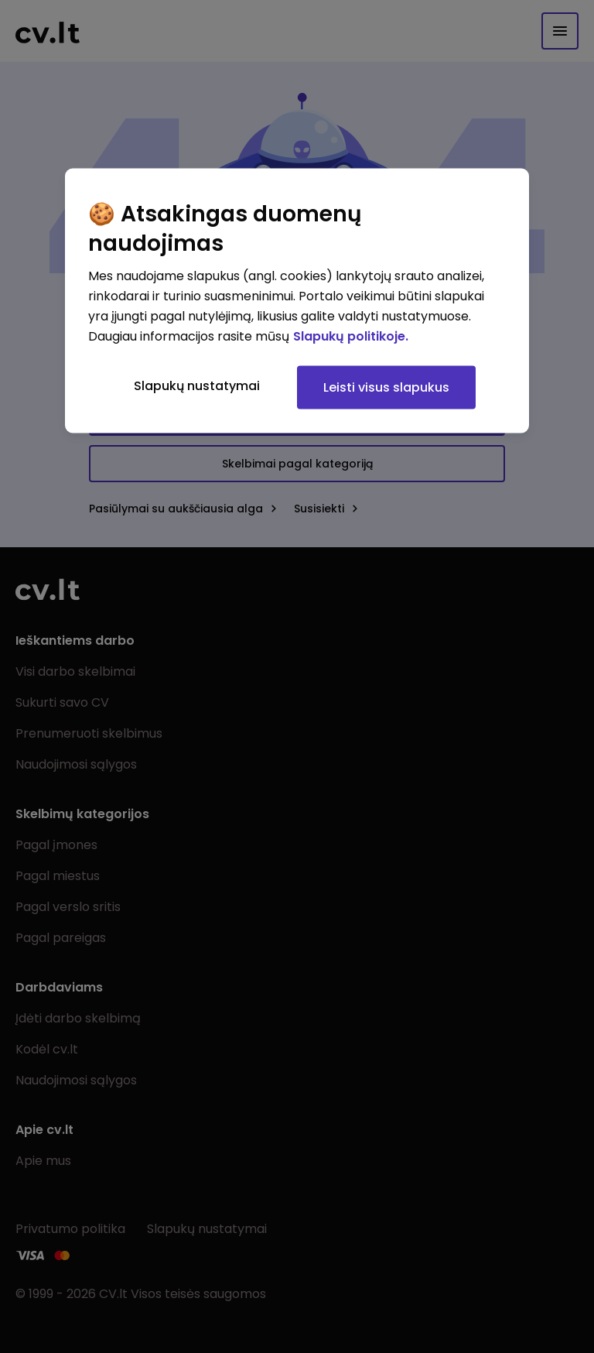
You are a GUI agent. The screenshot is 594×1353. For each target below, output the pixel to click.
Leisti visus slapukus (386, 387)
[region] (297, 301)
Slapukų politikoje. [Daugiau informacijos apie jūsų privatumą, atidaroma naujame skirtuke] (350, 336)
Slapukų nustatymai (197, 386)
